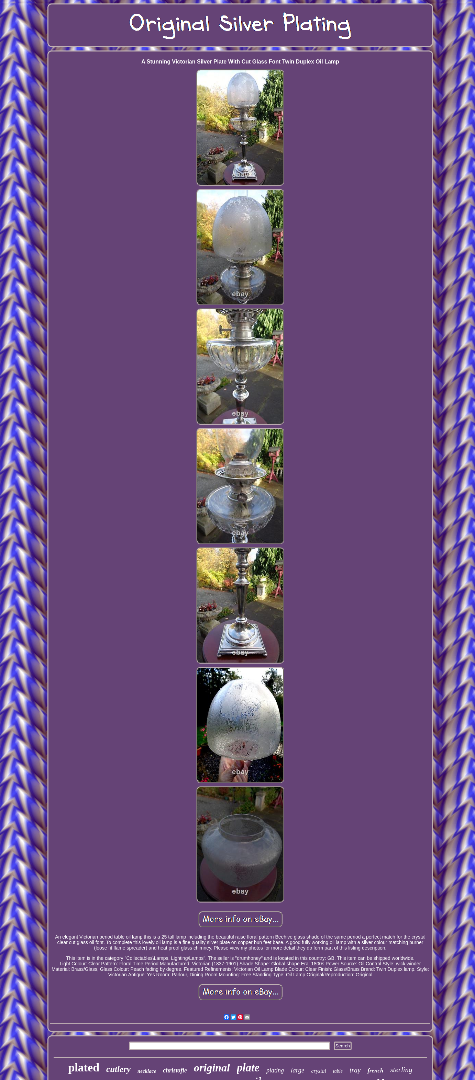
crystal (318, 1071)
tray (355, 1070)
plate (248, 1067)
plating (275, 1070)
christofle (175, 1070)
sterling (401, 1070)
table (338, 1071)
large (297, 1070)
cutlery (118, 1069)
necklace (146, 1071)
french (375, 1070)
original (212, 1067)
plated (83, 1067)
